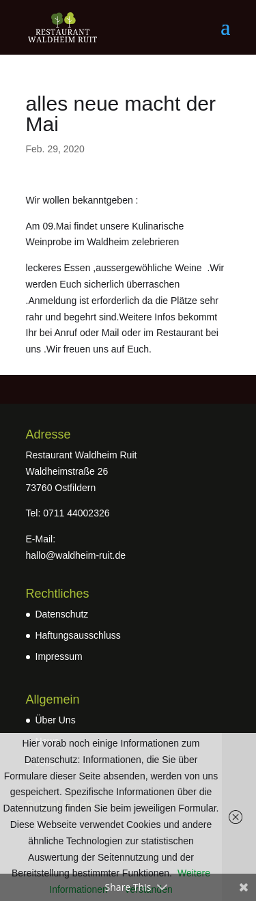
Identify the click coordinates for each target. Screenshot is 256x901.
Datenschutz (62, 614)
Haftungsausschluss (78, 635)
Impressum (59, 656)
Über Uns (55, 720)
